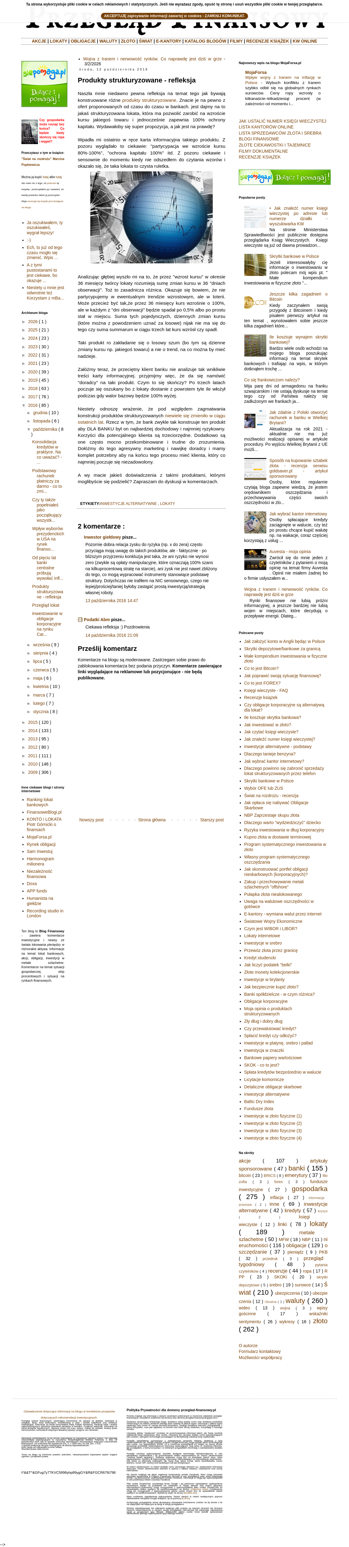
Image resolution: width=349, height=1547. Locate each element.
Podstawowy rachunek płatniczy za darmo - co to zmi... (47, 481)
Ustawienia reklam (199, 1489)
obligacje (296, 1245)
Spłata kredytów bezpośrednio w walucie (282, 1072)
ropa (307, 1271)
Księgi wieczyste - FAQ (266, 690)
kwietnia (41, 686)
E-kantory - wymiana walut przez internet (283, 913)
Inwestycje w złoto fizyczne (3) (273, 1130)
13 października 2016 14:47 (111, 600)
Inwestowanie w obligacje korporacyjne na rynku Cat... (47, 623)
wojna (285, 1308)
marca (39, 695)
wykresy (287, 1321)
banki (296, 1168)
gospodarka (310, 1189)
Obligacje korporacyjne (266, 1001)
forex (278, 1182)
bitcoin (245, 1175)
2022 (33, 355)
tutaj (45, 177)
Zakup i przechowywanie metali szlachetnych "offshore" (274, 884)
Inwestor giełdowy (102, 537)
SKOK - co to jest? (262, 1065)
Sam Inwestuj (40, 851)
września (41, 644)
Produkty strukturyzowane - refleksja (47, 591)
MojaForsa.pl (39, 837)
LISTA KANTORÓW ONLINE (266, 126)
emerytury (296, 1175)
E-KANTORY (168, 41)
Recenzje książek (261, 697)
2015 (33, 722)
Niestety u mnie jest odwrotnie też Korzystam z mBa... (45, 292)
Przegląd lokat (45, 605)
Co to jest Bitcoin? (261, 668)
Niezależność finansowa (39, 874)
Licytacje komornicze (264, 1079)
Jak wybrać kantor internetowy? (274, 761)
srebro (275, 1284)
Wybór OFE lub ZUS (263, 788)
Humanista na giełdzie (40, 901)
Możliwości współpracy (260, 1357)
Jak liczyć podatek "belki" (268, 964)
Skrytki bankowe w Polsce (294, 256)
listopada (41, 420)
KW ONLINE (305, 41)
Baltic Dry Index (259, 1101)
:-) (29, 240)
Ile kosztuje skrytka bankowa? (272, 717)
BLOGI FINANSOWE (259, 138)
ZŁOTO (128, 41)
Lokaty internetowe (262, 935)
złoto (320, 1321)
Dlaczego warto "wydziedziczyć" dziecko (282, 822)
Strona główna (152, 819)
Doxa (32, 883)
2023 (33, 346)
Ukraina (271, 1302)
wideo (244, 1307)
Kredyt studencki (260, 957)
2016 (33, 405)
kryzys (323, 1211)
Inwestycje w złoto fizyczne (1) (273, 1115)
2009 (33, 772)
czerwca (41, 669)
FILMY (236, 41)
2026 (33, 321)
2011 (33, 755)
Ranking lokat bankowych (40, 802)
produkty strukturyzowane (149, 100)
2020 (33, 371)
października (45, 429)
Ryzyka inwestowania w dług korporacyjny (284, 829)
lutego (39, 703)
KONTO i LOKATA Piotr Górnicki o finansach (44, 824)
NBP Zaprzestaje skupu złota (271, 815)
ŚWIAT (145, 41)
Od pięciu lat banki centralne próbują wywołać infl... (47, 568)
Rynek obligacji (41, 844)
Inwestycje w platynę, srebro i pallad (278, 1043)
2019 (33, 380)
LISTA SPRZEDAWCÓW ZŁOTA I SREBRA (280, 133)
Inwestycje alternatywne (267, 1094)
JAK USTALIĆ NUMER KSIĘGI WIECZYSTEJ (282, 121)
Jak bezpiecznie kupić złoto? (271, 986)
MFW (284, 1239)
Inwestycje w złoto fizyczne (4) (273, 1138)
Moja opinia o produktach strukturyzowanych (268, 1011)
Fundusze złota (258, 1108)
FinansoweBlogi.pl (44, 812)
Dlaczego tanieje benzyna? (270, 753)
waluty (295, 1300)
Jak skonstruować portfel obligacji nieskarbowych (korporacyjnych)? (276, 872)
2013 (33, 738)
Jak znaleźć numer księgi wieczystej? (279, 739)
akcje (245, 1161)
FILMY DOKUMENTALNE (263, 151)
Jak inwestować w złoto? (267, 724)
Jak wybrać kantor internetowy (298, 513)
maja (37, 678)
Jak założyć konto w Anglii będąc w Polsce (284, 641)
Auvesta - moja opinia (290, 551)
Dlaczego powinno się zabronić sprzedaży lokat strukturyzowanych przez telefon (284, 771)
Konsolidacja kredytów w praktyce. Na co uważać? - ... (47, 452)
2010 (33, 764)
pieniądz (295, 1252)
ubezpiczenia (287, 1293)
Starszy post (212, 819)
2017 (33, 396)
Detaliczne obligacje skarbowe (273, 1086)
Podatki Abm (97, 619)
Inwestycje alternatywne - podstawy (278, 746)
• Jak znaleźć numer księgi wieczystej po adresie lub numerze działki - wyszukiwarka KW (298, 216)
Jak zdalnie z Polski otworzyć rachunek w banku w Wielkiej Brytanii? (298, 417)
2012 (33, 747)
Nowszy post (91, 819)
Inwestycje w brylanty (264, 979)
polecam (51, 183)
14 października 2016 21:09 (111, 635)
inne (274, 1204)
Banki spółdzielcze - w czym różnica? (279, 994)
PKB (323, 1252)
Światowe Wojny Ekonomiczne (273, 921)
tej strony (185, 1498)
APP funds (37, 890)
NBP (306, 1239)
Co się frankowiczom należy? (272, 379)
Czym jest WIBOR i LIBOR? (270, 928)
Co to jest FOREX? (262, 683)
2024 (33, 338)
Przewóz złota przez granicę (271, 950)
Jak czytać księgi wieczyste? (271, 731)
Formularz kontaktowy (260, 1351)
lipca (37, 661)
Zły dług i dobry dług (263, 1021)
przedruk (270, 1259)
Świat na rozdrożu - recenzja (271, 795)
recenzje (277, 1271)
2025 (33, 329)
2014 (33, 730)
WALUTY (108, 41)
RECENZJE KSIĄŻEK (267, 41)
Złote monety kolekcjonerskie (272, 972)
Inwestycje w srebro (263, 943)
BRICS (270, 1176)
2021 (33, 363)
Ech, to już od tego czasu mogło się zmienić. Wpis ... (44, 252)
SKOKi (280, 1276)
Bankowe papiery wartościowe (273, 1057)
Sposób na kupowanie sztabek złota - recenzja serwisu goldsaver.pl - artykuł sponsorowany (298, 468)
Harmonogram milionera (40, 861)
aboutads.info (189, 1493)
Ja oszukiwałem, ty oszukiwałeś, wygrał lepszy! (45, 227)
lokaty (167, 504)
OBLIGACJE (83, 41)
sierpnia (40, 653)
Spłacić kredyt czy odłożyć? (270, 1035)
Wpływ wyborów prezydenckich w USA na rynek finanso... (48, 539)
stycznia (41, 711)
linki (282, 1224)
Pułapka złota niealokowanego (273, 894)
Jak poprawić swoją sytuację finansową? (282, 675)
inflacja (276, 1197)
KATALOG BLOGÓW (206, 41)
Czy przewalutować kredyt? (270, 1028)
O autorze (248, 1345)
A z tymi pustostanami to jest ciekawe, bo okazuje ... (42, 272)
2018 (33, 388)
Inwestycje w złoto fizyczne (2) (273, 1123)
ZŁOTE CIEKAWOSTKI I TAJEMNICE (275, 145)
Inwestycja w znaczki (264, 1050)
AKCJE (39, 41)
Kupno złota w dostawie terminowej (277, 837)
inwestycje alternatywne (128, 504)
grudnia (40, 412)
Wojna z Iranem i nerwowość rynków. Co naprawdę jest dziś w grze (152, 58)
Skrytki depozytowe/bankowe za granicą (282, 648)
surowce (303, 1284)
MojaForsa (256, 72)
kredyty (293, 1210)
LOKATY (58, 41)
